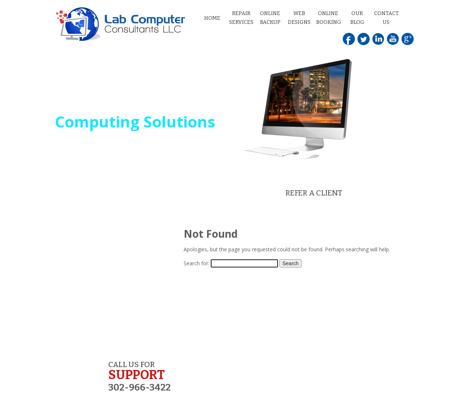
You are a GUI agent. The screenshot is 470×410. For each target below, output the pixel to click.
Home (212, 18)
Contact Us (386, 17)
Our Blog (357, 17)
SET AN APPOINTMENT (161, 192)
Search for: (196, 263)
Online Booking (328, 17)
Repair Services (241, 17)
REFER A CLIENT (313, 192)
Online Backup (270, 17)
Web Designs (299, 17)
